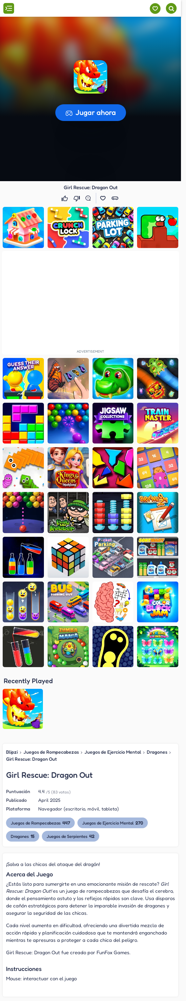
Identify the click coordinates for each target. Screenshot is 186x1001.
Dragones (157, 692)
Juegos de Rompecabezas (51, 692)
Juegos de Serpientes (71, 776)
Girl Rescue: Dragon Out (31, 698)
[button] (90, 76)
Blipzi (12, 692)
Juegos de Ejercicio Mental (112, 692)
